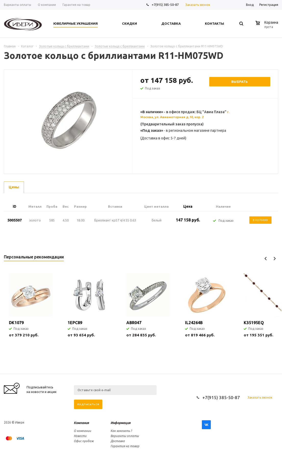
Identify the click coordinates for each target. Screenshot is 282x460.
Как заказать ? (121, 430)
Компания (81, 423)
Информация (120, 423)
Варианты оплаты (125, 436)
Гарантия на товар (125, 446)
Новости (80, 436)
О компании (82, 430)
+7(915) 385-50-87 (165, 4)
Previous (265, 258)
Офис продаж (84, 441)
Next (274, 258)
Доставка (118, 441)
